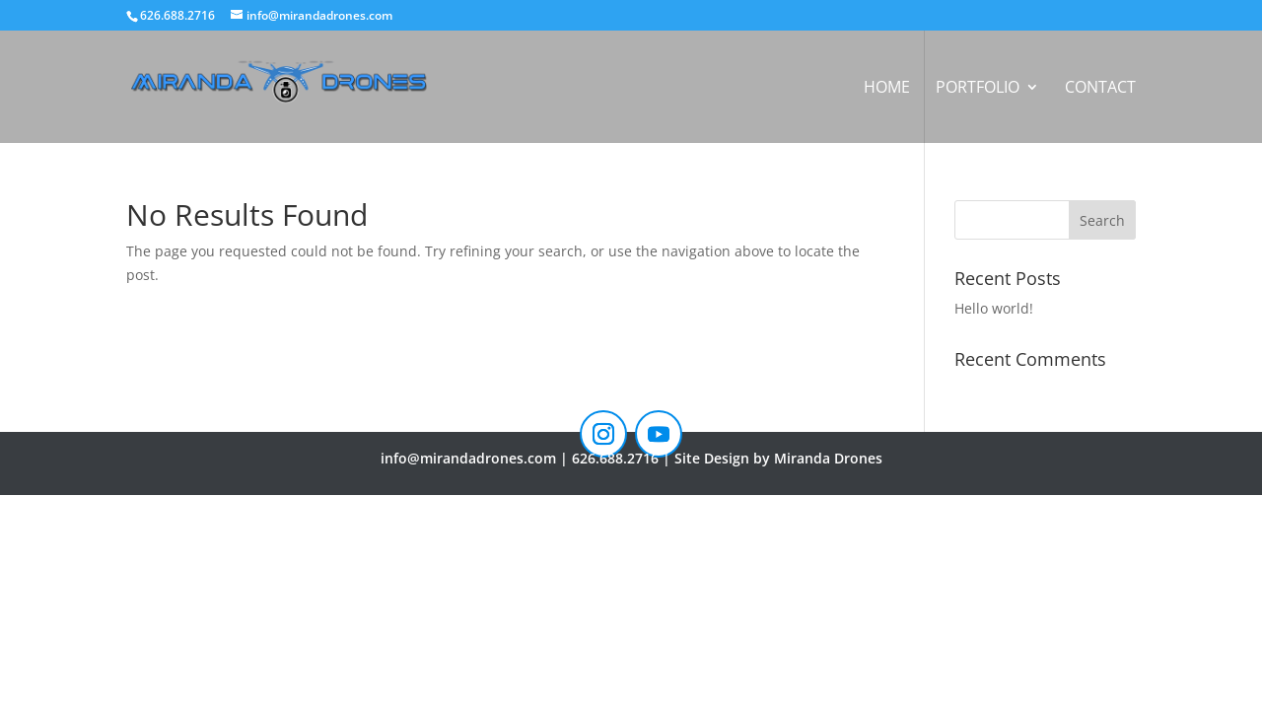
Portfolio (977, 89)
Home (887, 89)
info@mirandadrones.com (468, 458)
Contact (1100, 89)
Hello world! (993, 308)
